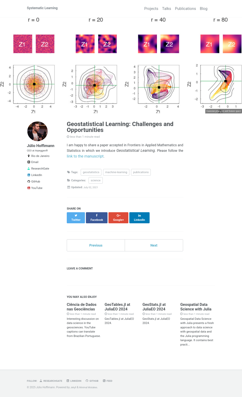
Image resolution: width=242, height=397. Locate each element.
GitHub (33, 185)
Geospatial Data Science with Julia (195, 306)
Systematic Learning (44, 8)
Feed (115, 381)
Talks (158, 8)
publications (141, 173)
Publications (181, 8)
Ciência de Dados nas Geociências (81, 306)
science (95, 181)
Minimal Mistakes (90, 387)
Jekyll (73, 387)
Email (32, 166)
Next (154, 243)
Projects (140, 8)
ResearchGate (38, 172)
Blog (204, 8)
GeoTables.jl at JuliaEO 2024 (117, 306)
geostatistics (91, 173)
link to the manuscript (131, 157)
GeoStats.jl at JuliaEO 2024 (154, 306)
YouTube (34, 192)
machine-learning (116, 173)
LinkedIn (34, 179)
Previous (95, 243)
